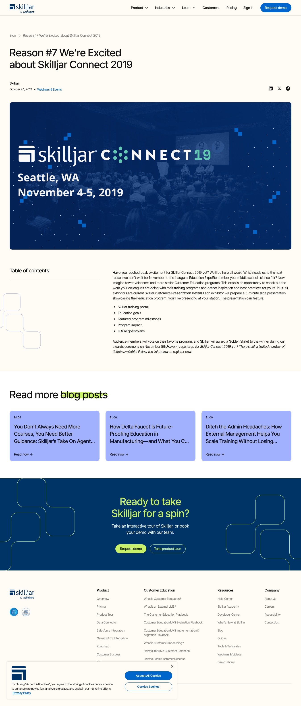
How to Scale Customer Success (164, 659)
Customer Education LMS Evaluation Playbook (173, 622)
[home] (22, 7)
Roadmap (103, 646)
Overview (103, 598)
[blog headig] (54, 278)
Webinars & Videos (229, 654)
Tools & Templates (229, 646)
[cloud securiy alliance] (26, 612)
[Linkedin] (270, 88)
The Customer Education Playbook (166, 614)
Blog (220, 630)
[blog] (13, 35)
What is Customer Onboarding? (164, 643)
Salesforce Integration (111, 630)
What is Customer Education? (162, 598)
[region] (92, 680)
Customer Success (108, 654)
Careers (269, 606)
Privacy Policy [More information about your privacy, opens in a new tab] (22, 693)
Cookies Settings (148, 686)
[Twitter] (279, 88)
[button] (140, 7)
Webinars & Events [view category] (49, 89)
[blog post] (61, 35)
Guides (222, 638)
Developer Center (229, 614)
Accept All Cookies (148, 675)
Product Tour (105, 614)
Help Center (225, 598)
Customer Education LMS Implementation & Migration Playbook (171, 633)
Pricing (231, 8)
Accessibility (273, 614)
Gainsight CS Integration (112, 638)
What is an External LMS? (160, 606)
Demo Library (226, 662)
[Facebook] (287, 88)
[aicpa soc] (14, 612)
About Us (270, 598)
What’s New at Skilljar (231, 622)
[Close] (172, 666)
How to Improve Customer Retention (167, 651)
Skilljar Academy (228, 606)
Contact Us (272, 622)
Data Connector (107, 622)
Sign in (248, 8)
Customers (211, 8)
